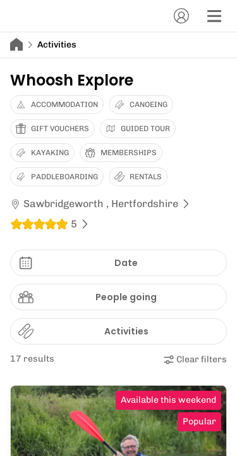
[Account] (181, 15)
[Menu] (214, 15)
